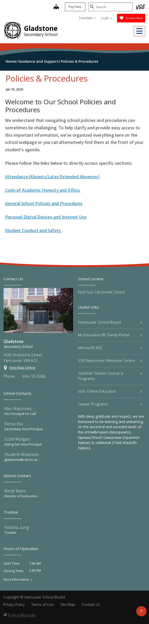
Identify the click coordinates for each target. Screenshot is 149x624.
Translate (87, 18)
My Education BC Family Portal (110, 334)
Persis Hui (13, 424)
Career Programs (110, 403)
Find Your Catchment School (101, 292)
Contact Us (91, 604)
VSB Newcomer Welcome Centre (110, 360)
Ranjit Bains (15, 491)
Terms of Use (42, 604)
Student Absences (21, 454)
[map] (54, 7)
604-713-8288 (33, 376)
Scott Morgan (17, 439)
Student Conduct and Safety (33, 230)
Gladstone (41, 28)
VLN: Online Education (110, 391)
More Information (16, 580)
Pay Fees (73, 7)
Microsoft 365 (110, 347)
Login (106, 18)
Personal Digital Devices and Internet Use (45, 217)
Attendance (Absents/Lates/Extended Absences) (52, 177)
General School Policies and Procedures (44, 203)
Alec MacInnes (18, 408)
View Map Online (22, 367)
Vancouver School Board (110, 322)
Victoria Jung (16, 527)
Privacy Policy (14, 604)
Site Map (67, 604)
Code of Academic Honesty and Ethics (42, 190)
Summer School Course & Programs (110, 376)
